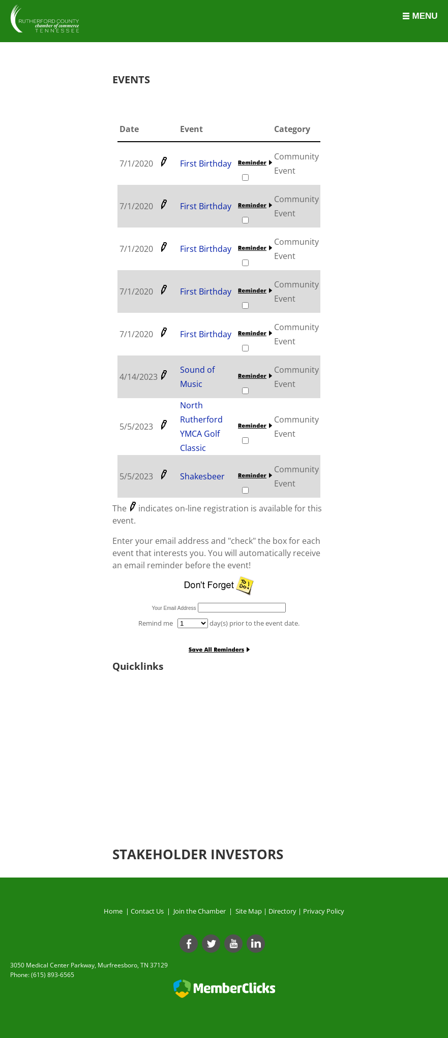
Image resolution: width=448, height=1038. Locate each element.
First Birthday (205, 163)
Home (113, 911)
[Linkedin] (256, 943)
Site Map (248, 911)
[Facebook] (189, 943)
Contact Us (149, 911)
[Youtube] (233, 943)
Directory (282, 911)
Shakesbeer (202, 476)
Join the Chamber (199, 911)
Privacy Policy (323, 911)
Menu (424, 16)
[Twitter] (211, 943)
